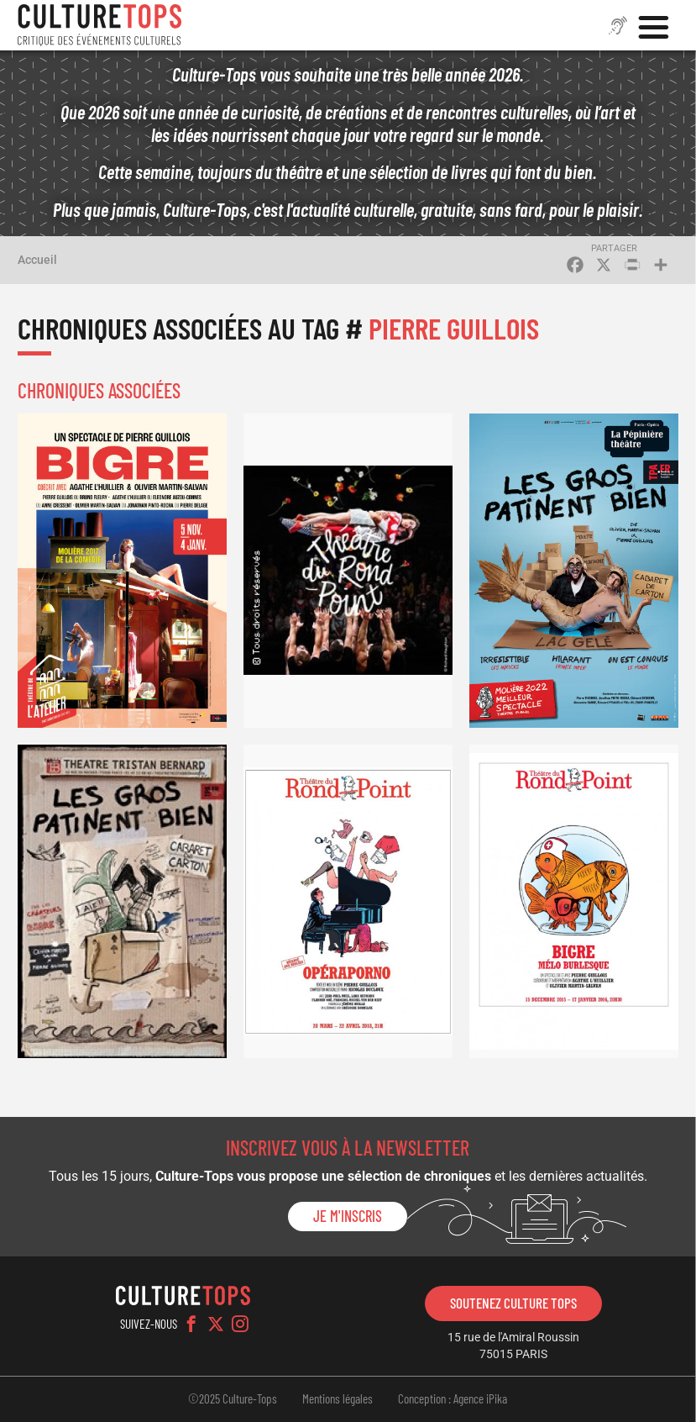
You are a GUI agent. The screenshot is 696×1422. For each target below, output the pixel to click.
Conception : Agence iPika (452, 1398)
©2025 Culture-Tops (232, 1398)
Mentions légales (337, 1398)
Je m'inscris (347, 1216)
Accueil (37, 259)
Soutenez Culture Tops (513, 1302)
